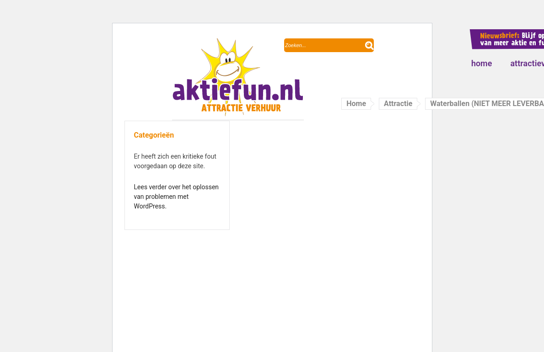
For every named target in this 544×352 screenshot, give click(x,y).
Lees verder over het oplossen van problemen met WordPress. (176, 196)
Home (481, 63)
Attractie (398, 103)
